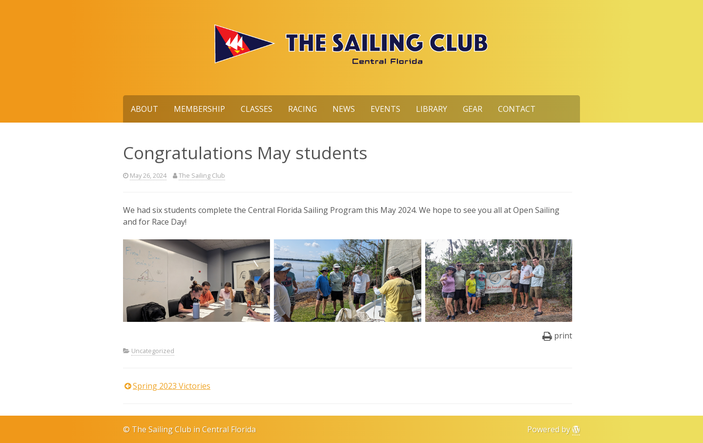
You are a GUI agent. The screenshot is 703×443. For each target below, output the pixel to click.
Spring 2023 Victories (171, 385)
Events (385, 109)
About (144, 109)
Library (431, 109)
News (343, 109)
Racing (302, 109)
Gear (472, 109)
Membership (199, 109)
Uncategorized (152, 350)
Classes (256, 109)
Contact (517, 109)
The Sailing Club (202, 175)
